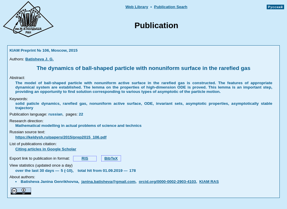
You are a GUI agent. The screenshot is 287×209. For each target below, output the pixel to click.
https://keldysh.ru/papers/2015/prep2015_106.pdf (61, 137)
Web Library (136, 7)
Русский (275, 7)
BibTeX (111, 158)
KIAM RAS (209, 181)
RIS (85, 158)
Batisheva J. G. (39, 59)
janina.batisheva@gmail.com (109, 181)
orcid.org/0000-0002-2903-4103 (167, 181)
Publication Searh (170, 7)
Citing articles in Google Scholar (45, 149)
